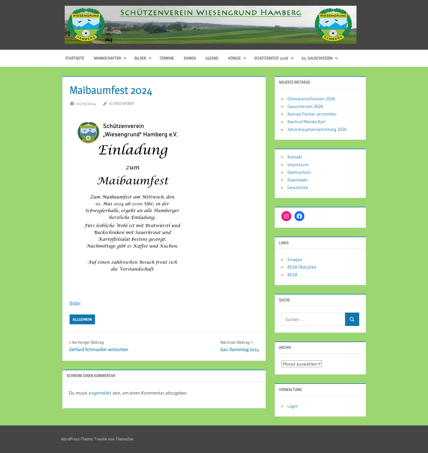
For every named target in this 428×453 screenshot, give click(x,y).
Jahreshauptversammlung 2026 (317, 129)
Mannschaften (110, 58)
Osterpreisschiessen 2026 (311, 98)
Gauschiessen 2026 (305, 106)
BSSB (292, 274)
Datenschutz (299, 172)
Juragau (294, 259)
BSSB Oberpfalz (301, 267)
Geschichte (297, 187)
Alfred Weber (121, 103)
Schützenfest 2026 (274, 58)
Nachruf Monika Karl (306, 121)
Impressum (298, 164)
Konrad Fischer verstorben (312, 114)
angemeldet (99, 393)
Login (292, 406)
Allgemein (82, 319)
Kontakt (294, 157)
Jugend (212, 58)
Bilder (143, 58)
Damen (190, 58)
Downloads (297, 180)
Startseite (74, 58)
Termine (166, 58)
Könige (237, 58)
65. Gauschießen (320, 58)
